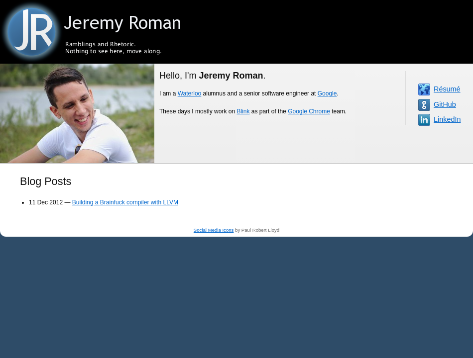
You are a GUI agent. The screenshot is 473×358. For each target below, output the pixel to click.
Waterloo (190, 93)
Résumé (447, 89)
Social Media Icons (214, 230)
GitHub (445, 104)
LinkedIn (447, 119)
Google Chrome (309, 111)
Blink (242, 111)
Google (327, 93)
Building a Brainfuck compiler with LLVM (125, 202)
